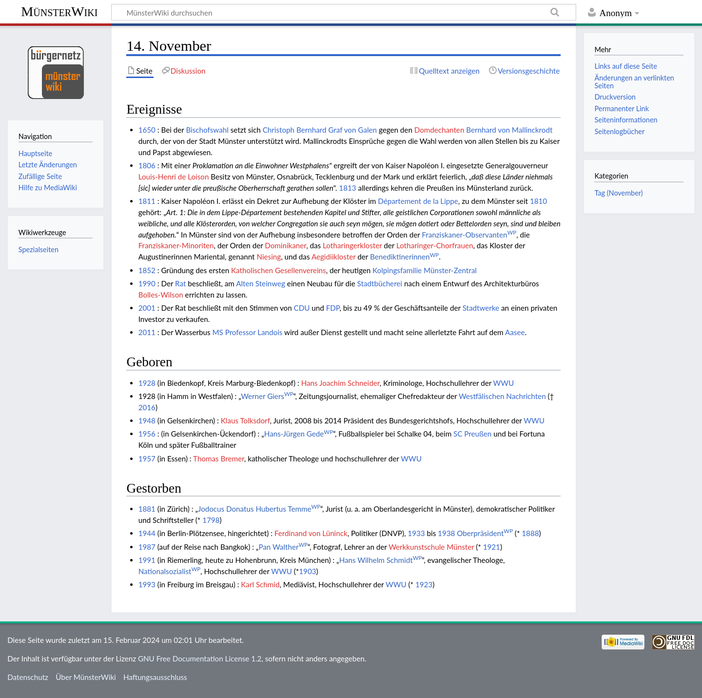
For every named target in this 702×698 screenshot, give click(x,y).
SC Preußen (472, 433)
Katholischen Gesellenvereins (278, 270)
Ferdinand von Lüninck (311, 533)
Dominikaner (285, 245)
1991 (147, 560)
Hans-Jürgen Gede (298, 433)
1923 (423, 584)
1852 (147, 270)
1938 (446, 533)
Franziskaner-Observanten (469, 234)
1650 (147, 129)
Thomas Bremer (218, 458)
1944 (147, 533)
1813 (347, 187)
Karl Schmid (260, 584)
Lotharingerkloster (352, 245)
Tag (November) (618, 193)
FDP (333, 307)
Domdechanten (439, 129)
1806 (147, 165)
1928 (147, 383)
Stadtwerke (481, 307)
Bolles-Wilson (160, 294)
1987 (147, 546)
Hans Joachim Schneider (340, 383)
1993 (147, 584)
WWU (503, 383)
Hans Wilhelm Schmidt (380, 560)
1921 (491, 546)
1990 (147, 283)
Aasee (515, 332)
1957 (147, 458)
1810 (538, 201)
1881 (147, 508)
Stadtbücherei (379, 283)
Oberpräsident (485, 533)
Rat (180, 283)
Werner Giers (267, 396)
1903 (307, 571)
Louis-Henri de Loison (173, 176)
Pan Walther (283, 546)
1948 (147, 420)
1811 (147, 201)
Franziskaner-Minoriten (176, 245)
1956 (147, 433)
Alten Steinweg (260, 283)
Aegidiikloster (334, 256)
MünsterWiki (59, 11)
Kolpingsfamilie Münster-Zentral (424, 270)
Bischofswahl (207, 129)
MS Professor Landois (247, 332)
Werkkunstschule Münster (431, 546)
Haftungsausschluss (155, 677)
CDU (302, 307)
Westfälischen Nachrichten (502, 396)
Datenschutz (27, 677)
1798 (210, 520)
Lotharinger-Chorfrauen (434, 245)
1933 (416, 533)
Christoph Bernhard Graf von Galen (320, 129)
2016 (147, 407)
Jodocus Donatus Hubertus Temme (259, 508)
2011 (147, 332)
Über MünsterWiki (86, 677)
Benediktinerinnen (404, 256)
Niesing (268, 256)
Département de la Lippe (418, 201)
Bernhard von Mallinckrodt (509, 129)
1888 (530, 533)
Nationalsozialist (169, 571)
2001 (147, 307)
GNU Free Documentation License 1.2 (199, 658)
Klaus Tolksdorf (245, 420)
